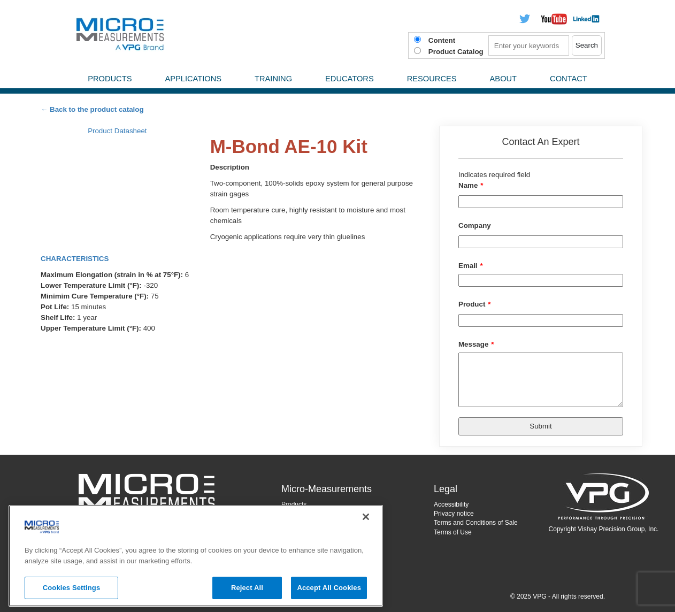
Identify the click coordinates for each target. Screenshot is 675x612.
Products (293, 504)
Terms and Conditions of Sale (476, 522)
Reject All (247, 588)
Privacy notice (454, 513)
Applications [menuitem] (193, 78)
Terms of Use (453, 532)
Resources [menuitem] (432, 78)
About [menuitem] (503, 78)
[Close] (366, 517)
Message (473, 344)
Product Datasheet (117, 131)
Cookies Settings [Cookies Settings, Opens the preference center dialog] (72, 588)
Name (468, 185)
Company (474, 225)
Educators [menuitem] (349, 78)
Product (471, 304)
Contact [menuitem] (568, 78)
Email (468, 266)
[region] (196, 556)
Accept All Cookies (329, 588)
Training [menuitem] (273, 78)
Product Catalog (456, 51)
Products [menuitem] (110, 78)
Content (441, 40)
